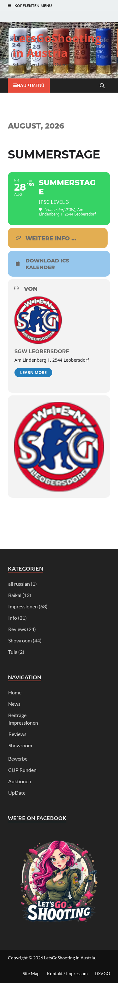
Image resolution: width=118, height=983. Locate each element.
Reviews (17, 629)
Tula (12, 652)
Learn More (33, 372)
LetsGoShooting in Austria (57, 45)
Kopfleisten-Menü (33, 5)
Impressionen (23, 606)
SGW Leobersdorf (41, 351)
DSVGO (102, 973)
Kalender (40, 267)
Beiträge (17, 715)
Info (12, 618)
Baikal (14, 595)
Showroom (20, 640)
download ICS (47, 261)
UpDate (16, 793)
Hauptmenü (30, 85)
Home (14, 692)
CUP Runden (22, 770)
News (14, 704)
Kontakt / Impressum (67, 973)
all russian (19, 584)
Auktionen (19, 781)
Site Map (31, 973)
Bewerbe (17, 759)
